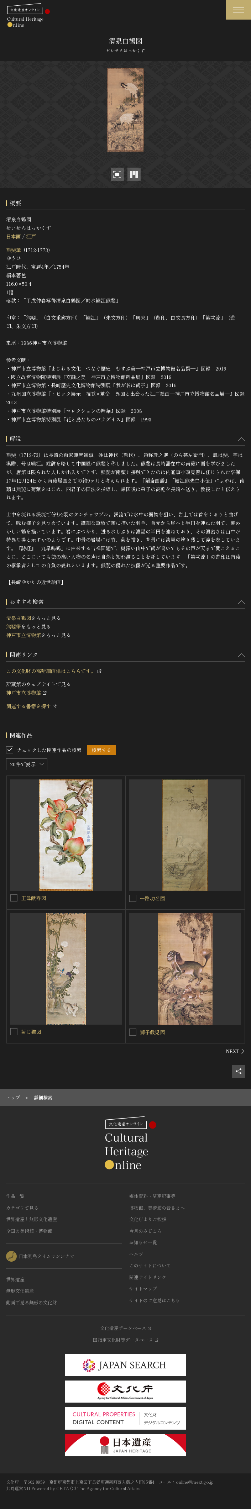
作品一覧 (15, 1196)
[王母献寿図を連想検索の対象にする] (13, 897)
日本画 (13, 236)
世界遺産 (15, 1279)
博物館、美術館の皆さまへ (157, 1207)
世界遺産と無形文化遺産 (31, 1219)
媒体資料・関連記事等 (152, 1196)
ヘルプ (136, 1254)
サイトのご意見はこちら (154, 1300)
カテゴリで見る (22, 1207)
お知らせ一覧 (143, 1242)
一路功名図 (152, 898)
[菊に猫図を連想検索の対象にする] (13, 1031)
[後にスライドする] (235, 1051)
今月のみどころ (145, 1230)
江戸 (31, 236)
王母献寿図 (33, 897)
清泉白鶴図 (18, 617)
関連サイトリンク (147, 1277)
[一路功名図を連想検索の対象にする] (132, 898)
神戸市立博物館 (23, 634)
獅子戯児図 (152, 1032)
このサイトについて (150, 1265)
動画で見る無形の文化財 (31, 1302)
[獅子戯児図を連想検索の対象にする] (132, 1032)
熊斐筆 (13, 249)
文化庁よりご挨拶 (147, 1219)
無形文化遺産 (20, 1290)
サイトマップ (143, 1288)
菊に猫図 (31, 1031)
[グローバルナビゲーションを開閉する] (238, 10)
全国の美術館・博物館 (29, 1230)
